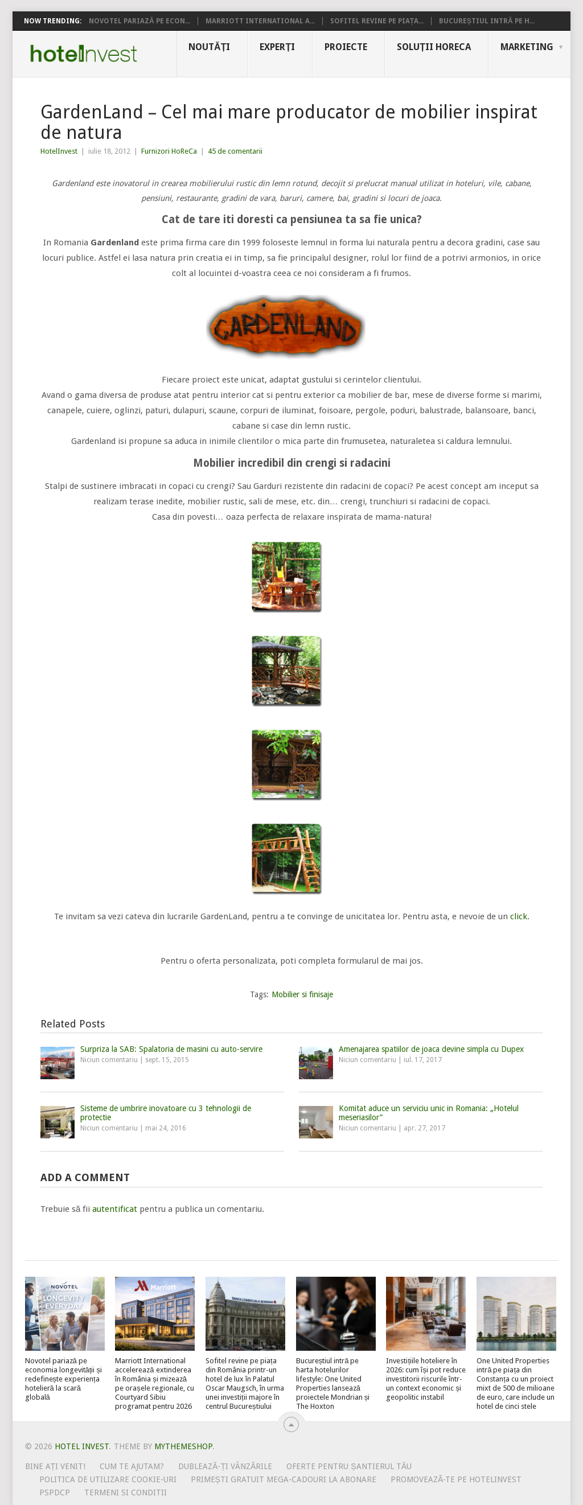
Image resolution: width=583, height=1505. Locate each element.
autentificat (114, 1209)
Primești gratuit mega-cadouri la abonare (283, 1479)
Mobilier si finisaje (302, 994)
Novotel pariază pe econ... (139, 21)
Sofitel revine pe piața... (377, 21)
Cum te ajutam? (132, 1466)
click (518, 916)
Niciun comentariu (109, 1060)
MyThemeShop (183, 1446)
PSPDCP (54, 1492)
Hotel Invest (83, 53)
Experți (277, 47)
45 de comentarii (235, 151)
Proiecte (346, 47)
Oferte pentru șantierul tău (349, 1466)
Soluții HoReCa (434, 47)
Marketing (526, 47)
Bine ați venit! (55, 1466)
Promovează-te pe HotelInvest (456, 1479)
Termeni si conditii (125, 1492)
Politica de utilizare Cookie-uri (107, 1479)
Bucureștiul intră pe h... (487, 21)
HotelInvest (58, 151)
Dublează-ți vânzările (225, 1466)
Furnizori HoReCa (169, 151)
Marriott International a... (260, 21)
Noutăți (209, 47)
